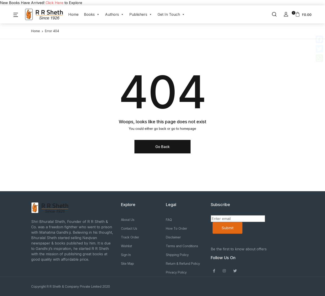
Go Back (162, 146)
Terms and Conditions (182, 246)
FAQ (169, 220)
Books (92, 14)
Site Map (127, 263)
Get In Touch (171, 14)
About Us (127, 220)
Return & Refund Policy (183, 263)
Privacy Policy (176, 272)
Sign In (126, 255)
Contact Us (129, 228)
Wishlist (126, 246)
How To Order (176, 228)
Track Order (130, 237)
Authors (114, 14)
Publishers (140, 14)
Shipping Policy (177, 255)
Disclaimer (173, 237)
